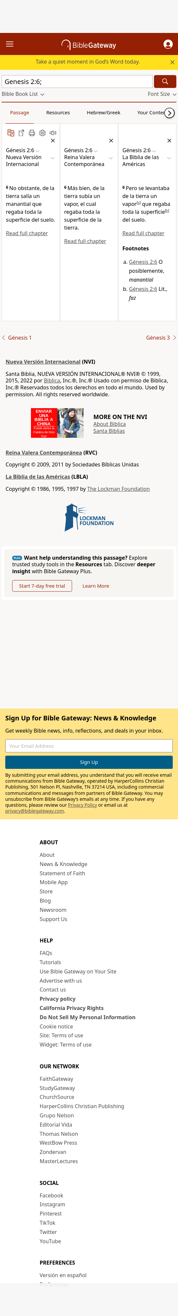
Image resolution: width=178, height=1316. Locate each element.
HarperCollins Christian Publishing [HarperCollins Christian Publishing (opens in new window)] (82, 1106)
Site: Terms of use (61, 1035)
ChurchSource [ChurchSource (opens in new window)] (57, 1097)
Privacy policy (58, 998)
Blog (45, 900)
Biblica (52, 380)
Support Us (53, 919)
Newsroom (53, 909)
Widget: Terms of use (66, 1044)
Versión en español (63, 1275)
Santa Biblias (109, 430)
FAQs (46, 953)
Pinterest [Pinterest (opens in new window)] (51, 1213)
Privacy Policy (82, 805)
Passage (19, 112)
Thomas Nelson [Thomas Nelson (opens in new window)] (59, 1133)
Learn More (96, 585)
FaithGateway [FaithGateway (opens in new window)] (56, 1078)
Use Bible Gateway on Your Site (78, 971)
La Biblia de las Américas (38, 476)
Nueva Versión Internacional (43, 361)
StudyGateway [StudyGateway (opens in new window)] (57, 1088)
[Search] (165, 81)
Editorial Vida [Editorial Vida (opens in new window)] (56, 1124)
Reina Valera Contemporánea (44, 452)
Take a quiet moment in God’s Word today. (88, 61)
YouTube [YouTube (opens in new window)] (50, 1241)
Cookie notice (56, 1026)
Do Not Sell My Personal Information (88, 1017)
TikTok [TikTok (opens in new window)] (48, 1222)
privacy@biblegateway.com (34, 811)
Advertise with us (61, 980)
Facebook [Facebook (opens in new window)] (52, 1195)
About (47, 854)
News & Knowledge (64, 864)
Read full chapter (27, 233)
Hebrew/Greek (103, 112)
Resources (58, 112)
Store (46, 891)
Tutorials (50, 962)
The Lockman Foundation (118, 488)
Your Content (153, 112)
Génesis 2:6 (143, 262)
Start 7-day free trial (42, 585)
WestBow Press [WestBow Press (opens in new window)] (58, 1142)
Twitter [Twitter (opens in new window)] (48, 1232)
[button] (168, 44)
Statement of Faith (63, 873)
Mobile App (54, 882)
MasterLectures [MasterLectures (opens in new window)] (59, 1161)
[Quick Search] (77, 81)
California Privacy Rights (72, 1008)
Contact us (53, 989)
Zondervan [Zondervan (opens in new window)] (53, 1152)
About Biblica (109, 424)
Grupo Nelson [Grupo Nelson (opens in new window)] (57, 1115)
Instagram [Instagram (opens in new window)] (52, 1204)
